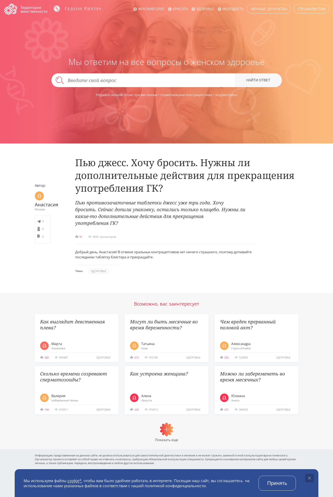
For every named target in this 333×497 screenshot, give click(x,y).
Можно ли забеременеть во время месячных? (252, 377)
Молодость (233, 9)
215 (136, 357)
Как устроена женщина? (159, 374)
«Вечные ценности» (269, 9)
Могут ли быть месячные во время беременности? (164, 325)
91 (80, 237)
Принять (277, 483)
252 (226, 357)
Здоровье (205, 9)
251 (226, 409)
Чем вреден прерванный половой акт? (248, 325)
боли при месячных (140, 94)
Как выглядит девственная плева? (72, 325)
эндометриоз (226, 94)
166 (46, 409)
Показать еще (166, 440)
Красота (180, 9)
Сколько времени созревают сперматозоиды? (73, 377)
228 (136, 409)
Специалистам (311, 9)
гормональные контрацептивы (186, 94)
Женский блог (151, 9)
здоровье (98, 271)
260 (46, 357)
